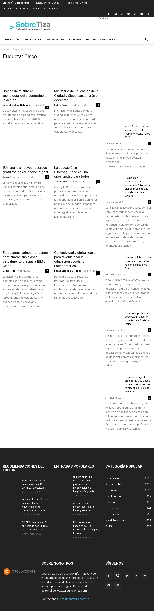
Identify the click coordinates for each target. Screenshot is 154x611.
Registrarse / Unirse (76, 2)
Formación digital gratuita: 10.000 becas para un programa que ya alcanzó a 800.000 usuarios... (137, 384)
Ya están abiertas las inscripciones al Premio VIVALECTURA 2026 (35, 484)
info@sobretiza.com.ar (74, 599)
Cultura (90, 39)
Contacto (7, 8)
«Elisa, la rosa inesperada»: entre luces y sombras (83, 507)
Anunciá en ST (51, 8)
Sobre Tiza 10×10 (109, 39)
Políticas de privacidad (28, 8)
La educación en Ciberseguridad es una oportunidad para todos (72, 172)
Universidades (32, 39)
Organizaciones (55, 39)
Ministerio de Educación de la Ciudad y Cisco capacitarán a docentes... (76, 95)
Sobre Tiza (60, 104)
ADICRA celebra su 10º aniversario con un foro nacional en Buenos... (35, 526)
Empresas (75, 39)
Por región (12, 39)
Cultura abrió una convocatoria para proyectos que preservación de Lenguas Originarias (84, 484)
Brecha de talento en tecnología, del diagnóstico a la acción (24, 95)
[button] (146, 39)
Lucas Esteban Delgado (16, 104)
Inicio (6, 49)
